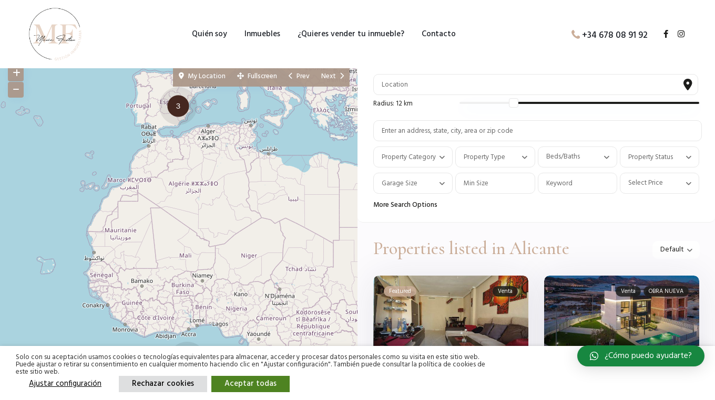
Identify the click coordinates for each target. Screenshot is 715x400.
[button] (181, 107)
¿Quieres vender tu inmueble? (351, 34)
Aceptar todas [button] (250, 383)
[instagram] (677, 35)
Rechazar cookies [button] (163, 383)
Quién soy (209, 34)
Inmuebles (262, 34)
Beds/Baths (563, 156)
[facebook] (662, 35)
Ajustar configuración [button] (65, 383)
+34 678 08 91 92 (615, 35)
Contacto (439, 34)
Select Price (645, 182)
